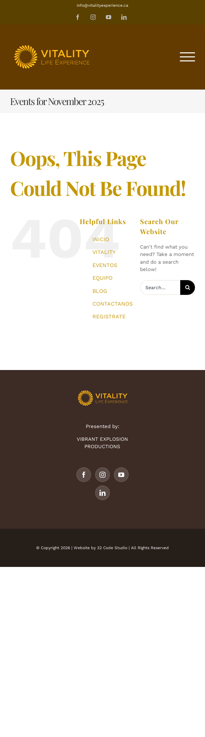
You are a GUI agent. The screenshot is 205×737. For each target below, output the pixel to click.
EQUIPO (102, 278)
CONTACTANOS (112, 304)
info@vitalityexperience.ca (102, 5)
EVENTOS (104, 265)
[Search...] (160, 287)
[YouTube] (121, 474)
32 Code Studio (112, 547)
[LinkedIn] (102, 492)
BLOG (99, 291)
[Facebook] (83, 474)
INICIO (100, 239)
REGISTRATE (109, 316)
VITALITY (104, 252)
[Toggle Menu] (188, 56)
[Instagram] (102, 474)
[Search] (187, 287)
